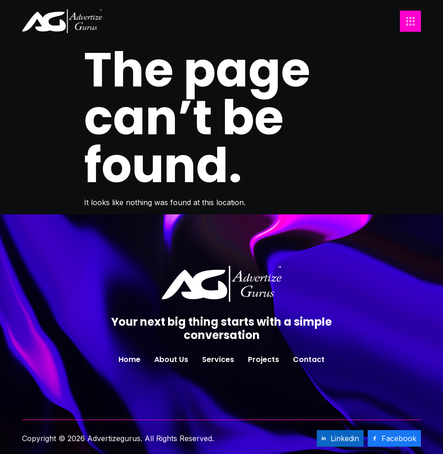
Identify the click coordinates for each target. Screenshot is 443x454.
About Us (171, 359)
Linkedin (340, 438)
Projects (263, 359)
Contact (309, 359)
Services (218, 359)
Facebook (394, 438)
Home (129, 359)
